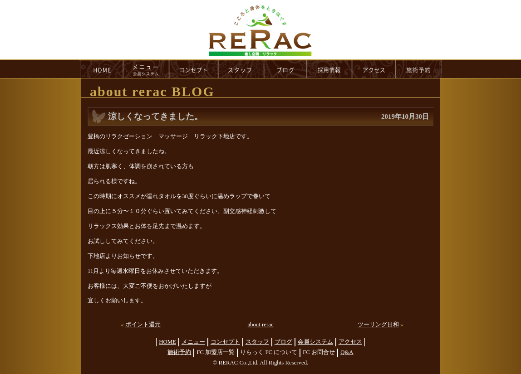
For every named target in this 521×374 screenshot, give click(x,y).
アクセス (350, 342)
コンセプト (225, 342)
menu (146, 69)
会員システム (315, 342)
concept (194, 69)
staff (241, 69)
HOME (101, 69)
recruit (329, 69)
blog (285, 69)
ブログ (283, 342)
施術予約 (179, 352)
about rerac (260, 324)
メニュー (193, 342)
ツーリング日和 (378, 324)
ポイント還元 (143, 324)
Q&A (346, 352)
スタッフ (257, 342)
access (374, 69)
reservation (419, 69)
